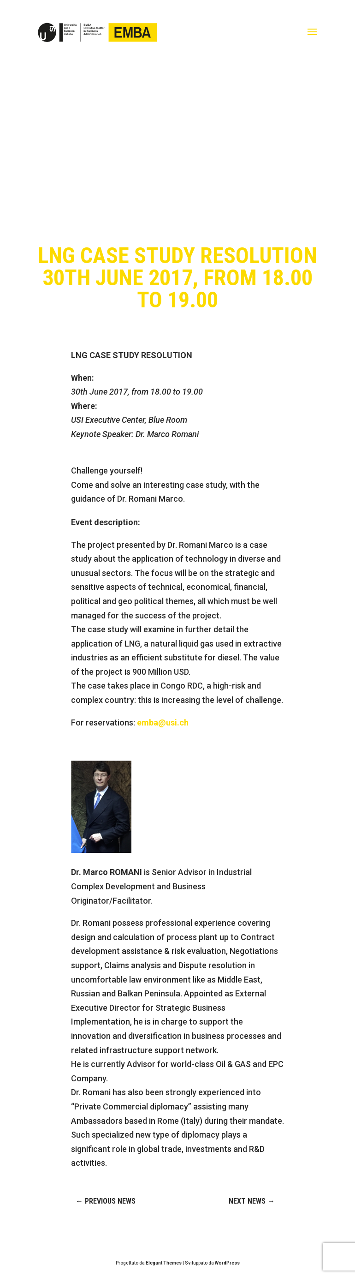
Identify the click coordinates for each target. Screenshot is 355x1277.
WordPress (227, 1262)
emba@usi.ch (163, 722)
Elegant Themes (164, 1262)
